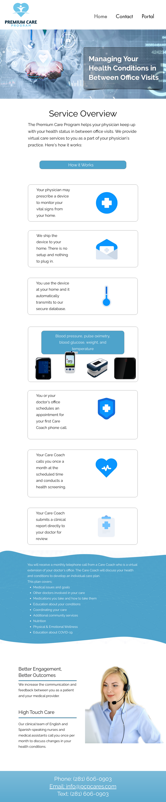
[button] (148, 16)
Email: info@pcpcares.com (82, 786)
